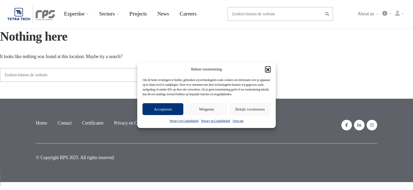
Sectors (110, 14)
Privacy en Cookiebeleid (184, 121)
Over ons (238, 121)
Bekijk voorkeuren (250, 109)
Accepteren (163, 109)
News (164, 14)
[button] (268, 69)
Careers (189, 14)
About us (366, 14)
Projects (139, 14)
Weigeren (206, 109)
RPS (64, 158)
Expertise (77, 14)
